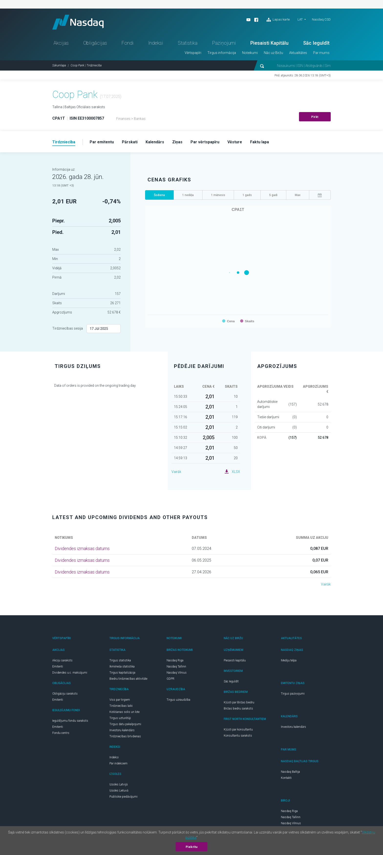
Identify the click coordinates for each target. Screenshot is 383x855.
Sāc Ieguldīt (316, 43)
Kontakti (286, 778)
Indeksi (155, 43)
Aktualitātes (298, 53)
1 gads (247, 195)
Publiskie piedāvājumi (123, 796)
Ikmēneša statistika (122, 666)
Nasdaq (78, 22)
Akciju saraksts (62, 660)
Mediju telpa (289, 660)
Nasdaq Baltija (290, 771)
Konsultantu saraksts (238, 735)
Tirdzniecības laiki (121, 706)
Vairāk (176, 472)
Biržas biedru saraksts (238, 708)
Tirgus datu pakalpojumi (125, 724)
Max (297, 195)
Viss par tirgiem (119, 699)
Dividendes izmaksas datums (82, 548)
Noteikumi (250, 53)
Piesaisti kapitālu (235, 660)
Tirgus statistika (120, 660)
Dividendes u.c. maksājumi (69, 672)
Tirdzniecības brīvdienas (125, 736)
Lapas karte (278, 20)
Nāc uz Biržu (273, 53)
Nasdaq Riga (175, 660)
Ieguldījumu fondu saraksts (70, 720)
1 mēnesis (218, 195)
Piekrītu (192, 847)
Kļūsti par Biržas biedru (239, 702)
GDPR (170, 678)
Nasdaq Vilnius (177, 672)
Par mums (321, 53)
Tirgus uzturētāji (120, 718)
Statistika (187, 43)
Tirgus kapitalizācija (122, 672)
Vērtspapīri (193, 53)
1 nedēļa (188, 195)
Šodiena (159, 195)
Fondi (127, 43)
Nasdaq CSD (321, 19)
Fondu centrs (60, 733)
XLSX (236, 472)
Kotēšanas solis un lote (124, 712)
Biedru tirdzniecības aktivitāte (128, 678)
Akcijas (61, 43)
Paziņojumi (224, 43)
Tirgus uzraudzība (178, 699)
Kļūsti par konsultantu (238, 729)
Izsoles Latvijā (118, 784)
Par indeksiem (118, 763)
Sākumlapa (59, 65)
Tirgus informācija (221, 53)
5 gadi (273, 195)
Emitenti (57, 666)
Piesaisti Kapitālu (269, 43)
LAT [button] (300, 19)
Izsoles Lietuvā (118, 790)
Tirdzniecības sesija (67, 328)
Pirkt (315, 117)
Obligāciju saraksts (65, 693)
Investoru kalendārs (122, 730)
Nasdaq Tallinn (176, 666)
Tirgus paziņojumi (293, 693)
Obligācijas (95, 43)
